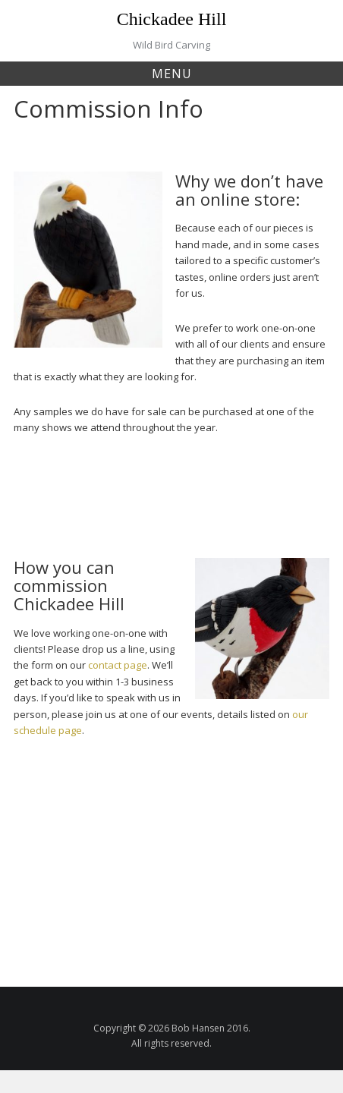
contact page (116, 665)
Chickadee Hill (172, 19)
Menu (172, 73)
